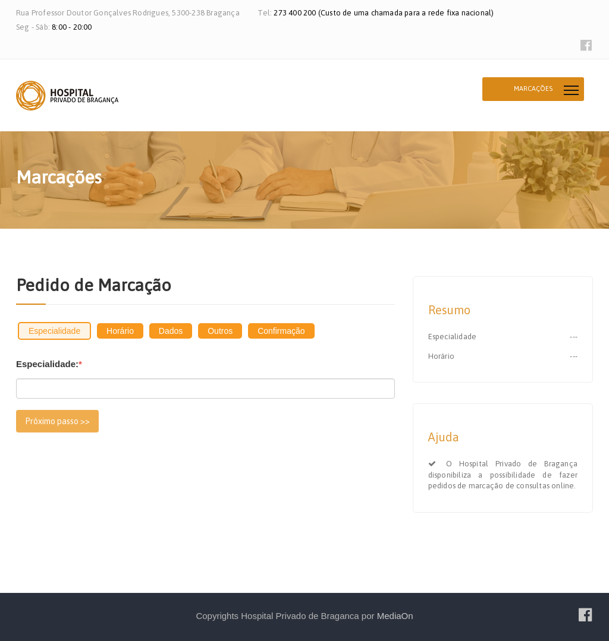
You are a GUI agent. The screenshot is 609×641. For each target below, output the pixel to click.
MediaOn (395, 616)
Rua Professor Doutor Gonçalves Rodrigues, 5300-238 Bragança (128, 12)
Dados (171, 331)
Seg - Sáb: (34, 27)
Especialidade (54, 331)
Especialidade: (49, 364)
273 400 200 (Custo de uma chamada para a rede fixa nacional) (384, 12)
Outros (220, 331)
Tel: (266, 12)
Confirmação (281, 331)
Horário (120, 331)
